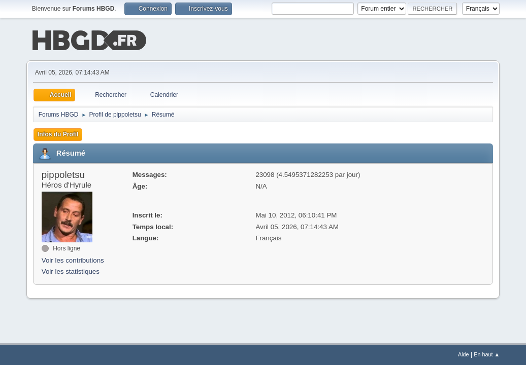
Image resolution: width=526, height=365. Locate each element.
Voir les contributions (73, 259)
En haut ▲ (487, 354)
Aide (463, 354)
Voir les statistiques (71, 271)
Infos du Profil (58, 133)
